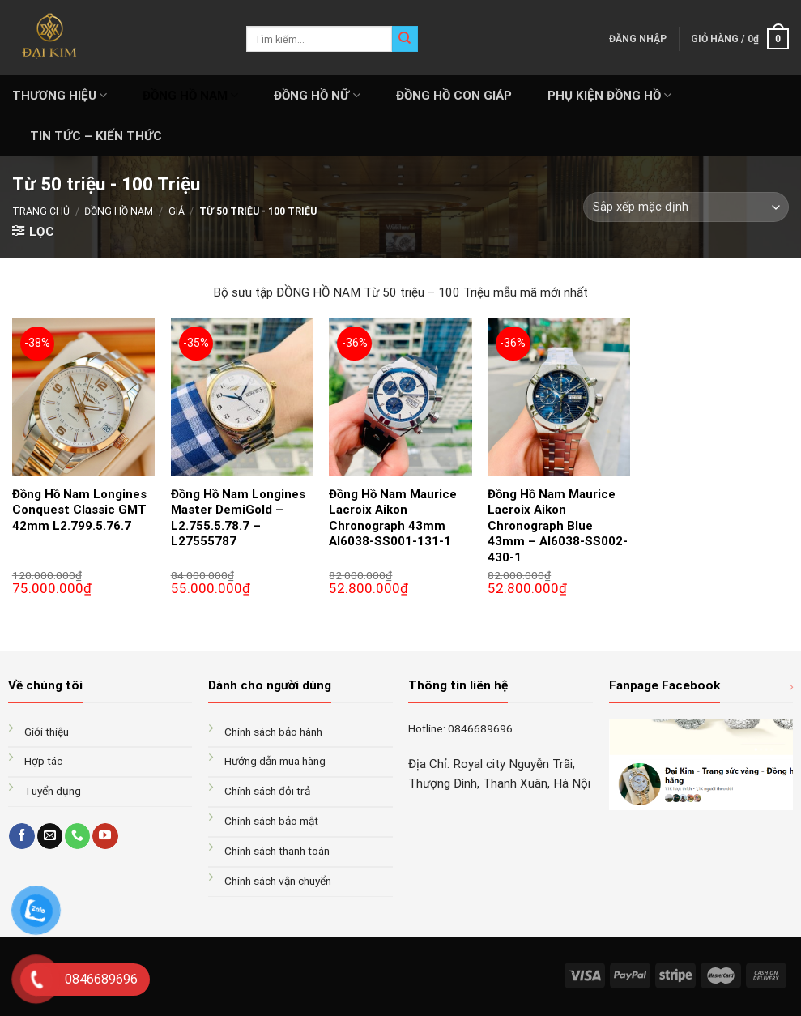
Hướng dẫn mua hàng (275, 760)
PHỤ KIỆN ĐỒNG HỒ (609, 95)
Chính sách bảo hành (273, 731)
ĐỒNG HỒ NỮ (317, 95)
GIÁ (176, 211)
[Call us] (77, 836)
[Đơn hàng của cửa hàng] (686, 207)
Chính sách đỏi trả (267, 790)
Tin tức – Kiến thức (96, 136)
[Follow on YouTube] (104, 836)
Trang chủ (41, 211)
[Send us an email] (49, 836)
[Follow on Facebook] (21, 836)
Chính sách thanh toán (277, 850)
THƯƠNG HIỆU (59, 95)
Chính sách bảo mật (271, 820)
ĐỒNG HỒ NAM (190, 95)
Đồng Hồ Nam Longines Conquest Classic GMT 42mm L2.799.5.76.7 (79, 510)
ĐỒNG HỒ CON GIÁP (454, 95)
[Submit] (405, 39)
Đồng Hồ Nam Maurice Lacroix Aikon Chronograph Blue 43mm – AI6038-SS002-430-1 (558, 526)
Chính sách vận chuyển (277, 880)
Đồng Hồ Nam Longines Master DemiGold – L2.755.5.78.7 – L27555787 (238, 518)
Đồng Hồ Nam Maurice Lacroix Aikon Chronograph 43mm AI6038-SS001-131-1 (393, 518)
